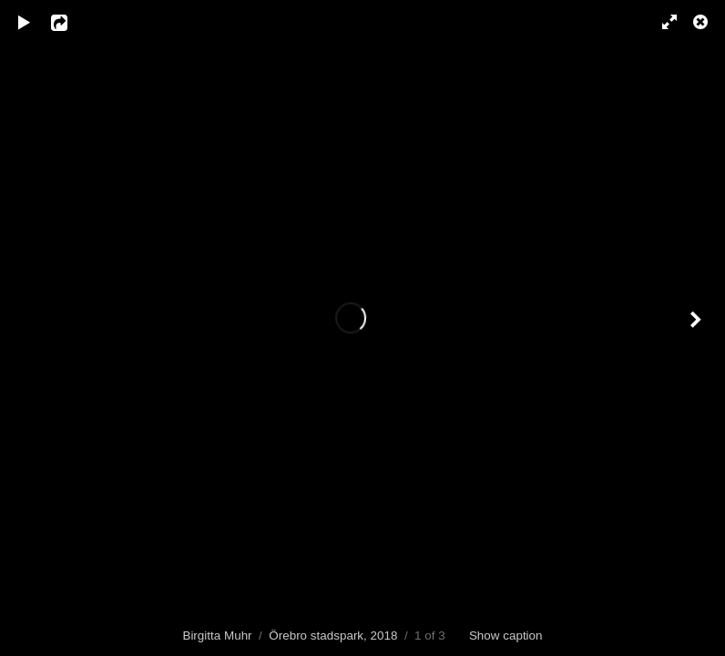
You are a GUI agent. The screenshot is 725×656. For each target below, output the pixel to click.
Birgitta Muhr (216, 635)
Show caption (506, 635)
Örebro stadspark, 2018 (333, 635)
